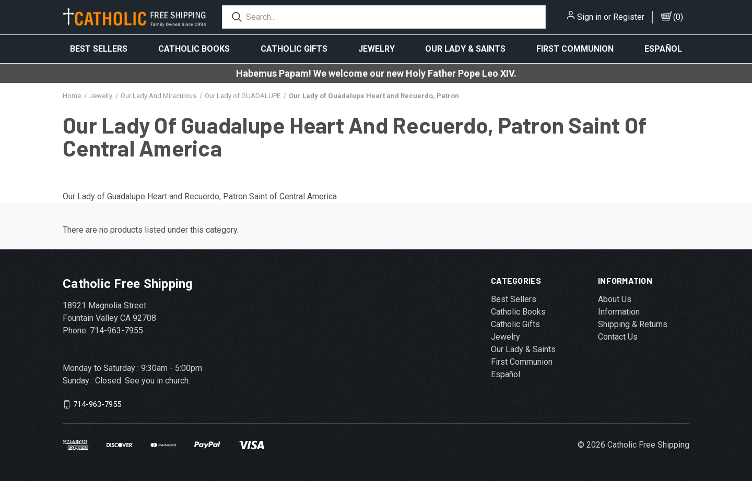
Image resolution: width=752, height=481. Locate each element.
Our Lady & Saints (465, 49)
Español (663, 49)
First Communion (575, 49)
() (678, 17)
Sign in (589, 17)
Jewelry (376, 49)
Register (628, 17)
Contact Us (618, 337)
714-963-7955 (97, 404)
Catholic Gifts (294, 49)
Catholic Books (194, 49)
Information (619, 312)
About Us (614, 299)
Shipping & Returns (632, 324)
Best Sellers (98, 49)
